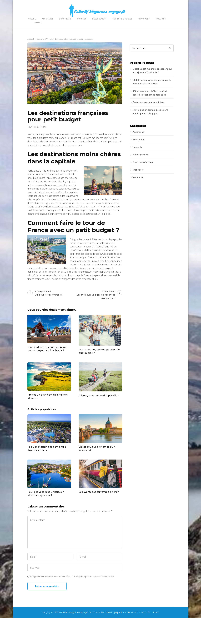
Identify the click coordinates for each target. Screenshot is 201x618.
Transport (144, 19)
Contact (37, 22)
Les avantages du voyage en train (99, 492)
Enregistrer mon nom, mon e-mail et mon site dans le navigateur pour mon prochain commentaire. (72, 576)
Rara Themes (127, 612)
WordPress (153, 612)
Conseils (81, 19)
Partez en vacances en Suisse (148, 102)
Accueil (32, 19)
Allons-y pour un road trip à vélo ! (99, 395)
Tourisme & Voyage (122, 19)
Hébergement (99, 19)
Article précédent (44, 293)
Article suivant (99, 295)
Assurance (47, 19)
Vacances (161, 19)
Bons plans (65, 19)
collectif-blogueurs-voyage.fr (74, 612)
